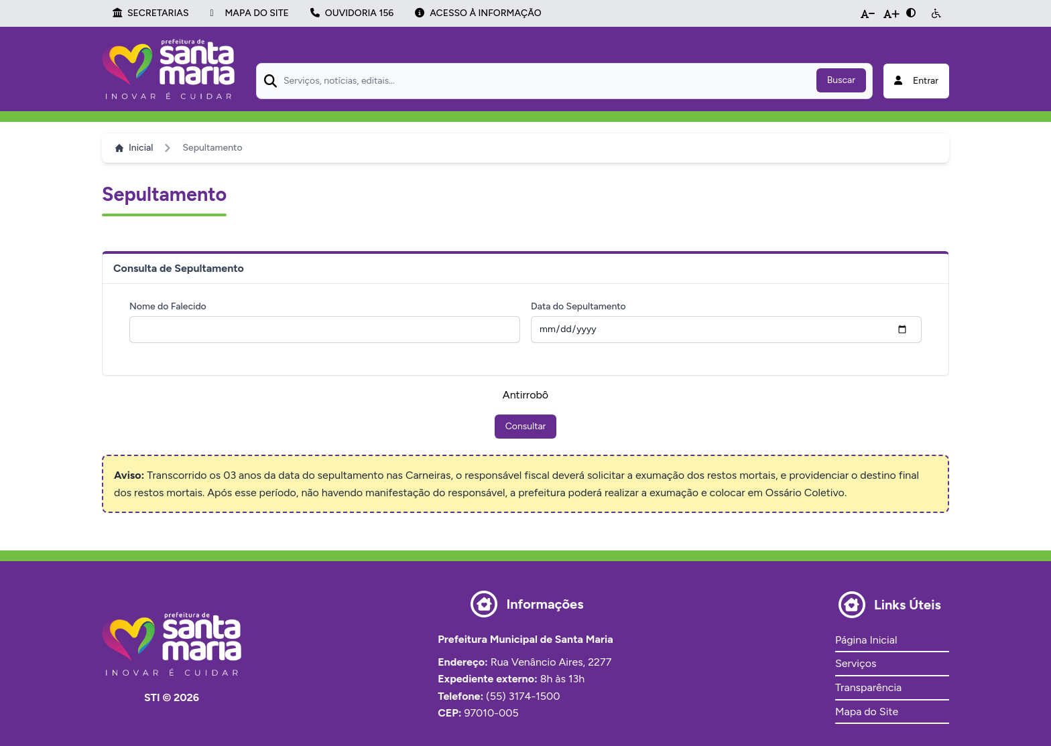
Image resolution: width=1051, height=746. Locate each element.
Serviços (855, 663)
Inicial (134, 147)
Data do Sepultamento (578, 306)
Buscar (841, 80)
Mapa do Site (866, 711)
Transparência (868, 687)
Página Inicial (866, 639)
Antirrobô (525, 394)
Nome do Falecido (167, 306)
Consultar (525, 426)
